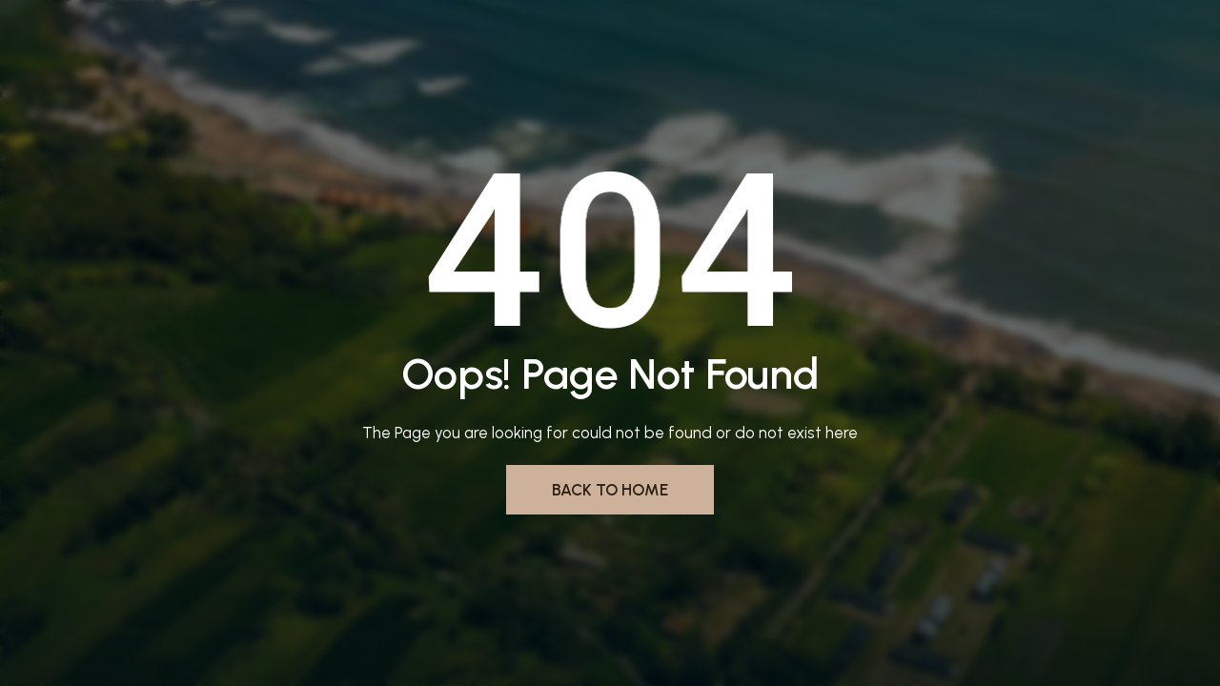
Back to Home (610, 489)
